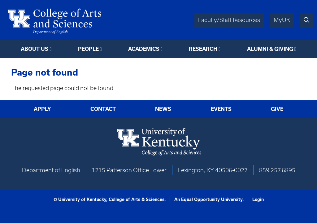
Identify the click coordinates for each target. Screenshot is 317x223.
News (163, 109)
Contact (103, 109)
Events (221, 109)
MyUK (282, 20)
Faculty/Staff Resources (229, 20)
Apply (42, 109)
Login (258, 199)
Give (277, 109)
